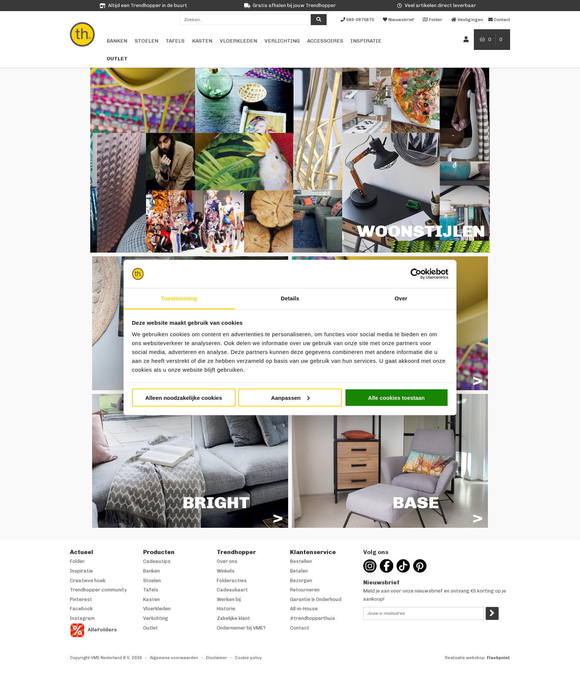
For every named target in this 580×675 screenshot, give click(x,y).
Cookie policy (248, 657)
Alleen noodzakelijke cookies (183, 397)
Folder (77, 561)
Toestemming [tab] (179, 298)
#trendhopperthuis (312, 618)
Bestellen (301, 561)
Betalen (299, 571)
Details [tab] (290, 298)
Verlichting (282, 41)
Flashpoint (498, 657)
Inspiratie (366, 41)
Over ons (227, 561)
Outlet (117, 58)
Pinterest (81, 599)
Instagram (82, 618)
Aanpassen (290, 397)
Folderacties (232, 580)
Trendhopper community (98, 590)
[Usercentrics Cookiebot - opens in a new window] (416, 274)
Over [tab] (401, 298)
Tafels (175, 41)
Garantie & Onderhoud (315, 599)
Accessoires (325, 41)
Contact (299, 628)
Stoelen (146, 41)
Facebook (81, 608)
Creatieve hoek (87, 580)
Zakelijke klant (233, 618)
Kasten (202, 41)
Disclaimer (216, 657)
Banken (117, 41)
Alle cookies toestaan (396, 397)
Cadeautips (157, 561)
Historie (226, 608)
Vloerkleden (238, 41)
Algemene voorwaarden (174, 657)
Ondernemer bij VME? (241, 628)
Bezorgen (301, 580)
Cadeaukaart (232, 590)
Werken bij (229, 599)
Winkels (226, 571)
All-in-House (304, 608)
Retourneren (305, 590)
